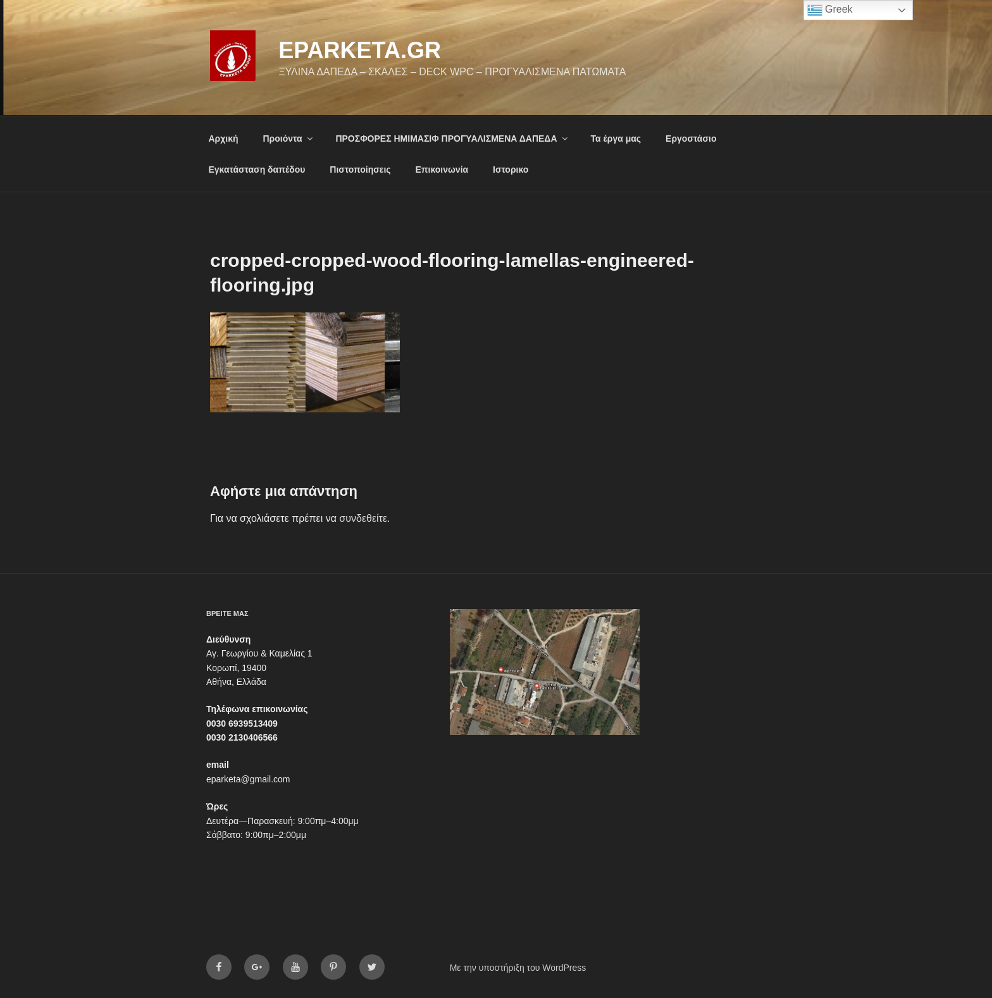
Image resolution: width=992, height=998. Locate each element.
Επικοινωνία (442, 169)
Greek (830, 10)
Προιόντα (288, 138)
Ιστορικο (510, 169)
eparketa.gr (359, 50)
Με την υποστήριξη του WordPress (518, 968)
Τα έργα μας (615, 138)
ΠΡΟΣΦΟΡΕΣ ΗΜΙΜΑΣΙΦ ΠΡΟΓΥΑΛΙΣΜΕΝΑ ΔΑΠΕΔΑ (452, 138)
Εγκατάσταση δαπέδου (257, 169)
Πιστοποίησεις (360, 169)
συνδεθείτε (363, 518)
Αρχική (224, 138)
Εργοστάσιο (691, 138)
